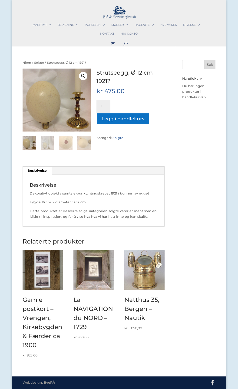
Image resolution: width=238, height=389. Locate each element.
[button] (83, 76)
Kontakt (107, 33)
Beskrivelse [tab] (37, 170)
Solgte (39, 62)
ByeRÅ (49, 382)
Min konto (129, 33)
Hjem (27, 62)
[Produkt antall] (103, 106)
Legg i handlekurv (123, 119)
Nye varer (168, 24)
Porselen (93, 24)
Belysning (66, 24)
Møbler (117, 24)
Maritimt (40, 24)
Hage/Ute (142, 24)
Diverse (189, 24)
